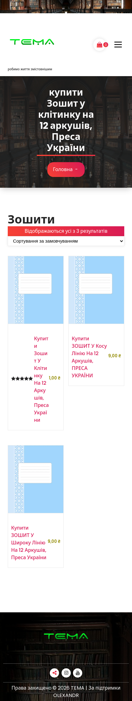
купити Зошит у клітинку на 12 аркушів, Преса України (41, 379)
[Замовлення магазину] (66, 241)
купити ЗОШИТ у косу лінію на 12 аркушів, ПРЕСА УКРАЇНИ (89, 357)
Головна (63, 169)
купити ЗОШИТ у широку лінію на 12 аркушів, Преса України (28, 542)
